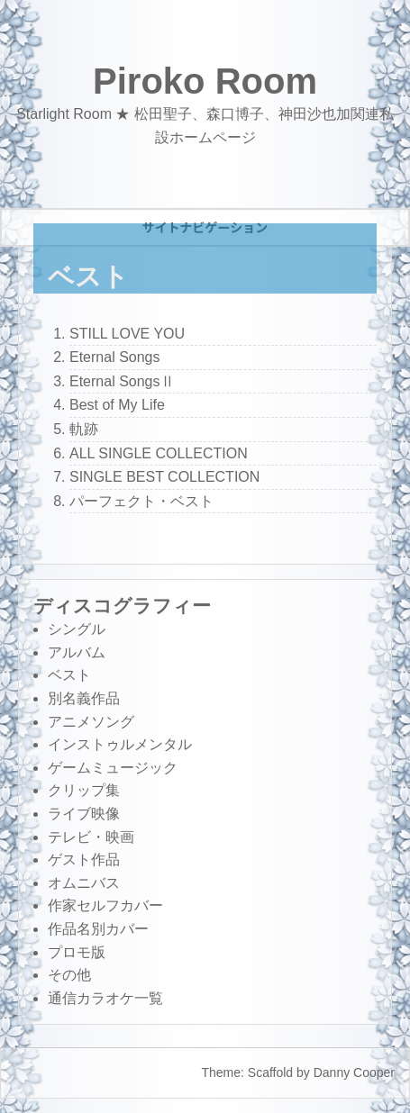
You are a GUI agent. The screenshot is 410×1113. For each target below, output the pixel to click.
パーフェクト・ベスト (141, 501)
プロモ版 (76, 952)
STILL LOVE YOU (127, 333)
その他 (69, 974)
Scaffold (270, 1072)
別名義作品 (84, 698)
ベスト (69, 675)
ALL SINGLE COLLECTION (158, 453)
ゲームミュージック (113, 767)
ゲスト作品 (84, 859)
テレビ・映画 (91, 837)
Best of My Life (117, 404)
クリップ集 (84, 790)
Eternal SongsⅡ (122, 381)
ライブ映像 (84, 813)
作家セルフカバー (105, 905)
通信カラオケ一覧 (105, 998)
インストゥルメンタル (120, 744)
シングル (76, 629)
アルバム (76, 652)
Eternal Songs (114, 357)
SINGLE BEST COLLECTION (164, 476)
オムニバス (84, 883)
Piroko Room (205, 81)
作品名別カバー (98, 929)
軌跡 (83, 429)
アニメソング (91, 721)
